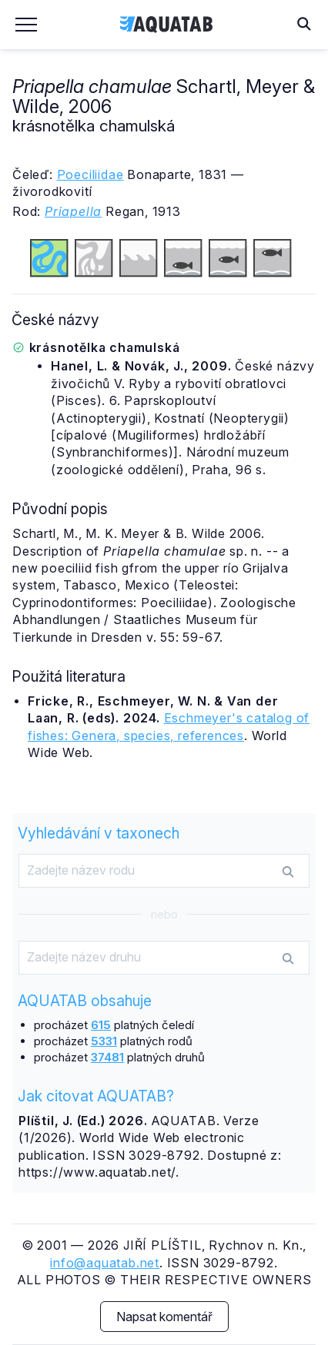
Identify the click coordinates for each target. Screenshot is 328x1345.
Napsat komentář (164, 1316)
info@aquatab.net (104, 1262)
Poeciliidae (90, 174)
